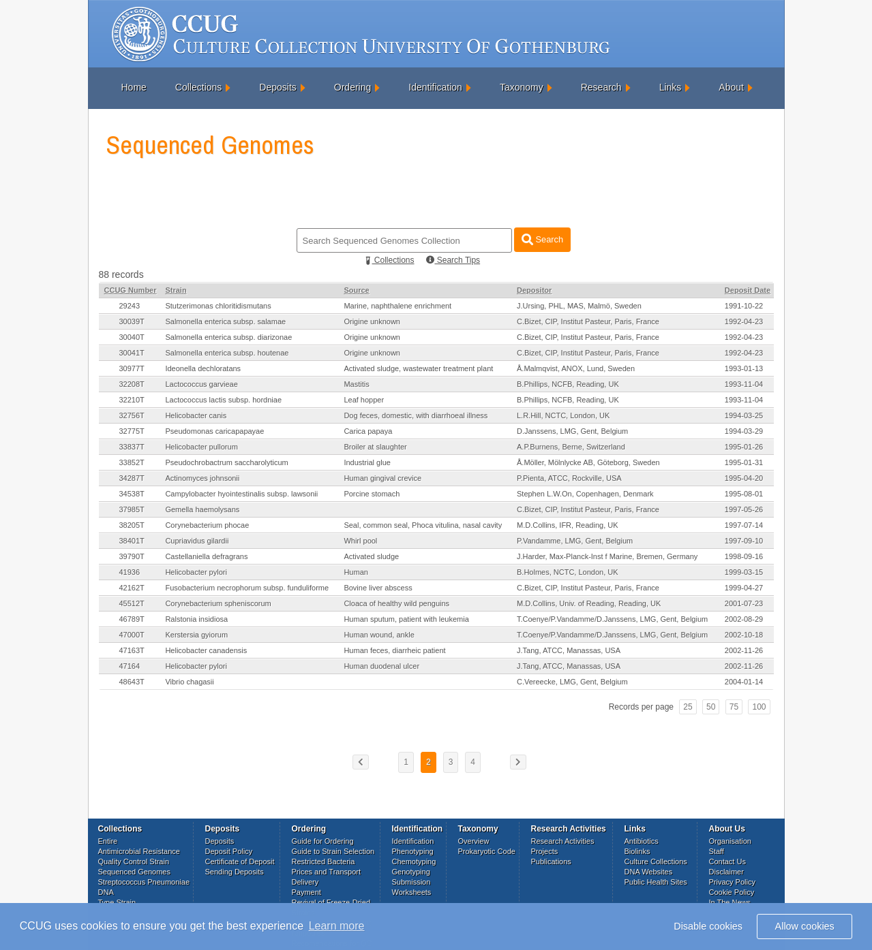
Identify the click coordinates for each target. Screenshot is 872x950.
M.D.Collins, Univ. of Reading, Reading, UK (589, 603)
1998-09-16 (744, 556)
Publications (551, 861)
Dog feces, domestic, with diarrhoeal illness (415, 415)
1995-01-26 (744, 447)
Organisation (730, 841)
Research (601, 87)
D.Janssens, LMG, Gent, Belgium (572, 431)
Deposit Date (747, 290)
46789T (132, 619)
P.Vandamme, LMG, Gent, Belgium (575, 541)
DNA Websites (649, 872)
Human (355, 572)
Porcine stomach (372, 494)
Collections (198, 87)
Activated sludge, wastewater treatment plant (418, 368)
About (731, 87)
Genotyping (411, 872)
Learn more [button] (337, 926)
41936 (129, 572)
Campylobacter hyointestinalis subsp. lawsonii (241, 494)
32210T (132, 400)
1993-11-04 (744, 384)
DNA (106, 892)
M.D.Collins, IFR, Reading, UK (567, 525)
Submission (411, 882)
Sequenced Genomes (134, 872)
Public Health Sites (656, 882)
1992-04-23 (744, 321)
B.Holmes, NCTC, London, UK (567, 572)
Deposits (277, 87)
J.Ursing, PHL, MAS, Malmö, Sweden (579, 306)
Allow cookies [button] (805, 926)
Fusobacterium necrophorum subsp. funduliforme (247, 588)
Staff (716, 851)
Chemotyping (414, 861)
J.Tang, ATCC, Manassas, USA (568, 650)
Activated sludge (371, 556)
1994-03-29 (744, 431)
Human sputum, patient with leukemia (406, 619)
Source (356, 290)
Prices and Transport (326, 872)
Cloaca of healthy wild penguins (396, 603)
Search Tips (453, 260)
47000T (132, 635)
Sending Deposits (234, 872)
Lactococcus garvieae (201, 384)
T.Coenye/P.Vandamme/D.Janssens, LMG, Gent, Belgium (612, 619)
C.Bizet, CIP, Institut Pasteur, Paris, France (588, 321)
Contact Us (727, 861)
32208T (132, 384)
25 (687, 707)
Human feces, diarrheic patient (394, 650)
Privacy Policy (732, 882)
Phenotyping (413, 851)
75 (734, 707)
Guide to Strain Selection (333, 851)
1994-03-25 (744, 415)
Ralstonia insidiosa (196, 619)
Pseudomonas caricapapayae (214, 431)
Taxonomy (521, 87)
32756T (132, 415)
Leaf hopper (364, 400)
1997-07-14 (744, 525)
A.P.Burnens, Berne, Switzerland (571, 447)
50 (710, 707)
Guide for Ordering (323, 841)
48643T (132, 682)
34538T (132, 494)
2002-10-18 (744, 635)
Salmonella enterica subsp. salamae (225, 321)
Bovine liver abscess (378, 588)
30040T (132, 337)
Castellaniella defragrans (206, 556)
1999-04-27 (744, 588)
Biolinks (637, 851)
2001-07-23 (744, 603)
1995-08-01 (744, 494)
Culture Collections (656, 861)
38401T (132, 541)
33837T (132, 447)
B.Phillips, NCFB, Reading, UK (568, 384)
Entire (108, 841)
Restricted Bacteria (323, 861)
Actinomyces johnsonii (202, 478)
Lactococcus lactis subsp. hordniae (223, 400)
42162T (132, 588)
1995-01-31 (744, 462)
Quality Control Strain (134, 861)
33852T (132, 462)
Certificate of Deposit (240, 861)
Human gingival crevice (382, 478)
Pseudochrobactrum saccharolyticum (226, 462)
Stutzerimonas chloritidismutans (218, 306)
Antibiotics (642, 841)
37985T (132, 509)
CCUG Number (130, 290)
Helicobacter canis (195, 415)
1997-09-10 (744, 541)
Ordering (352, 87)
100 (759, 707)
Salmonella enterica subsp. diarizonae (228, 337)
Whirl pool (360, 541)
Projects (544, 851)
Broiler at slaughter (375, 447)
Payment (306, 892)
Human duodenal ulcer (381, 666)
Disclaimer (726, 872)
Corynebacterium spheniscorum (218, 603)
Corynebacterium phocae (207, 525)
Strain (175, 290)
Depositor (534, 290)
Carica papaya (368, 431)
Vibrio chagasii (189, 682)
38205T (132, 525)
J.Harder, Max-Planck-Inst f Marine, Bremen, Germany (607, 556)
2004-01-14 (744, 682)
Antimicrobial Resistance (139, 851)
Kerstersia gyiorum (196, 635)
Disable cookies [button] (708, 926)
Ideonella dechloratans (203, 368)
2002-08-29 (744, 619)
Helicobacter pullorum (201, 447)
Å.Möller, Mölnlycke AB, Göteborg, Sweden (588, 462)
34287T (132, 478)
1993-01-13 (744, 368)
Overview (474, 841)
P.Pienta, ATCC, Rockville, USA (569, 478)
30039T (132, 321)
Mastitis (356, 384)
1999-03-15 (744, 572)
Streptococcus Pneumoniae (144, 882)
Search (542, 239)
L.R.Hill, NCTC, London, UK (563, 415)
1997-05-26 (744, 509)
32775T (132, 431)
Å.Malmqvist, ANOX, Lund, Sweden (576, 368)
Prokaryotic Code (486, 851)
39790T (132, 556)
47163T (132, 650)
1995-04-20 (744, 478)
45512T (132, 603)
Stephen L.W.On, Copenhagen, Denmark (585, 494)
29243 (129, 306)
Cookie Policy (732, 892)
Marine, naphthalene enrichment (397, 306)
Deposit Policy (229, 851)
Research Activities (563, 841)
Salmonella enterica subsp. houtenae (226, 353)
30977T (132, 368)
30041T (132, 353)
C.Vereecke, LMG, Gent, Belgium (572, 682)
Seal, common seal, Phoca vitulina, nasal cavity (423, 525)
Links (670, 87)
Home (134, 87)
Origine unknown (372, 321)
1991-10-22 (744, 306)
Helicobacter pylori (195, 572)
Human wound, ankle (379, 635)
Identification (435, 87)
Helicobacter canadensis (206, 650)
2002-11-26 (744, 650)
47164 (129, 666)
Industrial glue (367, 462)
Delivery (305, 882)
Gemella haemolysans (202, 509)
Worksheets (412, 892)
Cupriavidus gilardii (196, 541)
